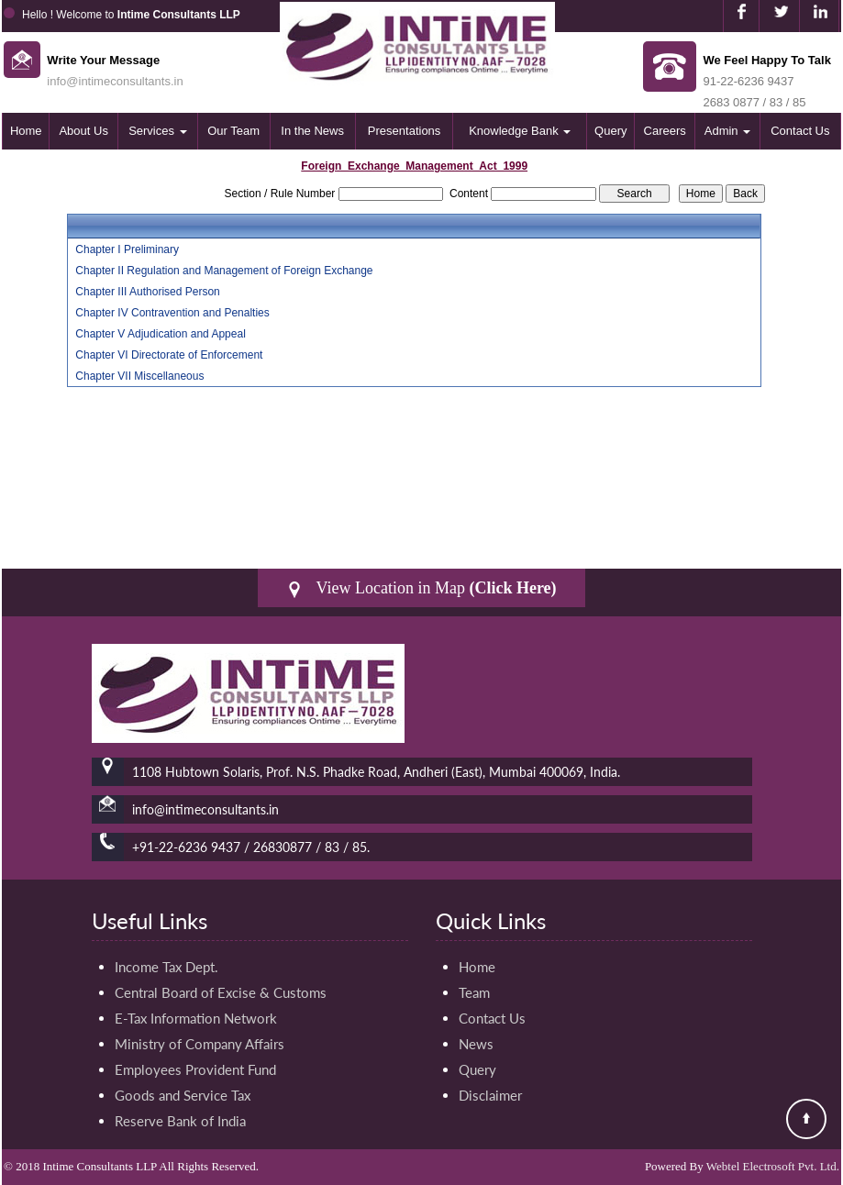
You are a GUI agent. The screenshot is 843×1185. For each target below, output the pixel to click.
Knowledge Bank (520, 131)
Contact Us (800, 131)
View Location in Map (421, 588)
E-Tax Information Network (196, 1018)
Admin (727, 131)
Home (26, 131)
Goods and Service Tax (182, 1095)
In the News (312, 131)
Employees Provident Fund (195, 1069)
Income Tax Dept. (166, 966)
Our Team (233, 131)
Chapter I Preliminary (127, 249)
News (476, 1043)
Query (610, 131)
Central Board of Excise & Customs (221, 992)
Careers (665, 131)
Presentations (404, 131)
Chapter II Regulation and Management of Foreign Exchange (223, 270)
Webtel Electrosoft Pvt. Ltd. (772, 1166)
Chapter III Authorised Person (147, 291)
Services (157, 131)
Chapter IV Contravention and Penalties (172, 312)
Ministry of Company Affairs (199, 1043)
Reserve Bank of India (180, 1121)
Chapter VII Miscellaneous (139, 376)
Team (474, 992)
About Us (83, 131)
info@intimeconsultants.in (115, 81)
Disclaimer (490, 1095)
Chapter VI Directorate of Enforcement (168, 355)
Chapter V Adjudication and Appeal (160, 333)
